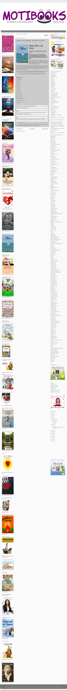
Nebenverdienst (53, 259)
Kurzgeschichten (27, 125)
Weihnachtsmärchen (54, 352)
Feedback (52, 163)
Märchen (52, 235)
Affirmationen (53, 75)
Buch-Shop (10, 31)
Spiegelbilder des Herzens (55, 315)
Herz (51, 189)
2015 (53, 437)
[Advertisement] (58, 450)
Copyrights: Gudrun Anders (55, 114)
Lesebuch (32, 125)
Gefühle (52, 174)
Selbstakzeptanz (53, 303)
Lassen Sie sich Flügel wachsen (56, 213)
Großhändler (53, 182)
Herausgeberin (21, 125)
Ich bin (52, 191)
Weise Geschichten (54, 353)
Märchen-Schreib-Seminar (55, 239)
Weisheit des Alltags (54, 356)
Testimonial (52, 326)
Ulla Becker (52, 331)
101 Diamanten (53, 72)
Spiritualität (52, 316)
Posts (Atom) (22, 131)
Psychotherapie (53, 285)
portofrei (52, 277)
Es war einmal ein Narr (54, 159)
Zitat (51, 361)
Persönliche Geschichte (55, 270)
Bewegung (52, 99)
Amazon (52, 79)
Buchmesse (53, 110)
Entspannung (25, 124)
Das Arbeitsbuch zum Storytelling (56, 122)
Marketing (52, 242)
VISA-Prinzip (53, 344)
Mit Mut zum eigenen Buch (55, 250)
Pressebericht (53, 280)
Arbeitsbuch (53, 84)
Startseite (4, 31)
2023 (53, 417)
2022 (53, 418)
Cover (52, 116)
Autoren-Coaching (54, 94)
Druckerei (52, 140)
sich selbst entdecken (54, 311)
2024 (53, 415)
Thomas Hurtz (53, 327)
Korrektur (52, 205)
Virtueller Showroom (54, 342)
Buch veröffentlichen (54, 106)
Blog (51, 105)
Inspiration (52, 194)
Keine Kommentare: (20, 122)
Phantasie (52, 273)
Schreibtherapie (53, 299)
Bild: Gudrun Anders (54, 102)
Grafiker (52, 179)
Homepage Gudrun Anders (55, 390)
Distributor (52, 137)
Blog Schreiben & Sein (41, 31)
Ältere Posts (45, 128)
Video (51, 341)
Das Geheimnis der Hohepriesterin (56, 124)
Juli (53, 424)
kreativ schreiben (53, 208)
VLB (51, 346)
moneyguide (53, 251)
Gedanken (52, 170)
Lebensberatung (53, 216)
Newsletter (52, 262)
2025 (53, 414)
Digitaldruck (53, 136)
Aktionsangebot (53, 76)
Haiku (17, 125)
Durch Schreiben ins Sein (55, 144)
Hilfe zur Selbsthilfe (54, 190)
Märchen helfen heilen (54, 236)
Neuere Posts (19, 128)
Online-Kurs (53, 265)
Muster (52, 257)
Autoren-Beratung (54, 93)
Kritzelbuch (52, 210)
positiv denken (53, 278)
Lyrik (51, 232)
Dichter (52, 131)
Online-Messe (53, 266)
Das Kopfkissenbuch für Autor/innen (57, 128)
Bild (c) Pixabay (53, 101)
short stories (53, 310)
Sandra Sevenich (53, 292)
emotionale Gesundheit (54, 149)
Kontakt (56, 31)
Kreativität (52, 209)
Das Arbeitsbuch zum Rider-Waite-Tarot (57, 119)
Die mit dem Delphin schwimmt (56, 134)
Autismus (52, 90)
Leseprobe (52, 227)
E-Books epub (32, 31)
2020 (53, 431)
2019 (53, 433)
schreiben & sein (53, 296)
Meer (35, 125)
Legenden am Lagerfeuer (55, 221)
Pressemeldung (53, 281)
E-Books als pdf (23, 31)
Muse (51, 255)
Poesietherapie (53, 276)
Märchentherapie (53, 240)
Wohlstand (52, 357)
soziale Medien (53, 314)
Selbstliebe (52, 304)
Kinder (52, 202)
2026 (53, 412)
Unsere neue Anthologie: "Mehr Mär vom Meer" (30, 40)
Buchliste (16, 31)
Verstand (52, 338)
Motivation (52, 254)
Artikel (52, 86)
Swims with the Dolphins (55, 322)
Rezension (52, 289)
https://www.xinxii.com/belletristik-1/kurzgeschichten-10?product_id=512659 (30, 119)
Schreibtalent (53, 297)
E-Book (52, 145)
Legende (52, 220)
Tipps (51, 329)
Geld (51, 175)
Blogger (60, 687)
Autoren (52, 91)
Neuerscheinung (53, 261)
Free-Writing (53, 167)
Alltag (51, 78)
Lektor (52, 224)
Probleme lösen (53, 284)
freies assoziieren (53, 168)
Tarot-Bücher (53, 323)
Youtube (52, 360)
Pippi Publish (53, 274)
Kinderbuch (52, 204)
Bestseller (52, 98)
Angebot (52, 80)
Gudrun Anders (44, 124)
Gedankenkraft (53, 171)
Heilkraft (52, 186)
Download (52, 138)
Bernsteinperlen (53, 95)
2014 (53, 439)
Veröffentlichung (53, 337)
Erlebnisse (36, 124)
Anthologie (21, 124)
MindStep (52, 247)
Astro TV (52, 87)
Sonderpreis (53, 312)
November (54, 421)
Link (51, 231)
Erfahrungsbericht (31, 124)
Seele (52, 300)
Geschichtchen (53, 178)
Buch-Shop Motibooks (54, 386)
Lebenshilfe (52, 217)
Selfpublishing (53, 308)
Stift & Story (53, 318)
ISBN (51, 198)
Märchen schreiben (54, 238)
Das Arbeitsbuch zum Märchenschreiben (57, 117)
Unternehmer (53, 333)
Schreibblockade (53, 295)
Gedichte (39, 124)
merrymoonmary (51, 687)
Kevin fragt (52, 201)
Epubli (52, 152)
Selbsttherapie (53, 306)
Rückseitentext (53, 291)
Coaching (52, 113)
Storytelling (52, 319)
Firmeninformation (54, 164)
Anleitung (52, 82)
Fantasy (52, 160)
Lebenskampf (53, 219)
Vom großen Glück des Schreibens (56, 348)
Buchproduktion (53, 112)
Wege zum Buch (53, 349)
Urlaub (37, 125)
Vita (51, 345)
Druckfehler (52, 141)
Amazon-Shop (53, 383)
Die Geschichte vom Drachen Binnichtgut (58, 132)
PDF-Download (53, 269)
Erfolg (52, 155)
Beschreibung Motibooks (55, 97)
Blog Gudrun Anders (54, 385)
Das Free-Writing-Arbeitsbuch (56, 123)
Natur (51, 258)
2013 (53, 440)
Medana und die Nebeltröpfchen (56, 243)
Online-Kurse (50, 31)
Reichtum (52, 288)
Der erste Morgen (53, 129)
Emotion (52, 148)
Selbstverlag (53, 307)
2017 (53, 434)
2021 (53, 430)
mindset (52, 246)
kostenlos (52, 206)
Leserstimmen (53, 228)
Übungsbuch (53, 330)
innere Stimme (53, 193)
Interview (52, 197)
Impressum (62, 31)
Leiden (52, 223)
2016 (53, 436)
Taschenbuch (53, 325)
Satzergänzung (53, 293)
